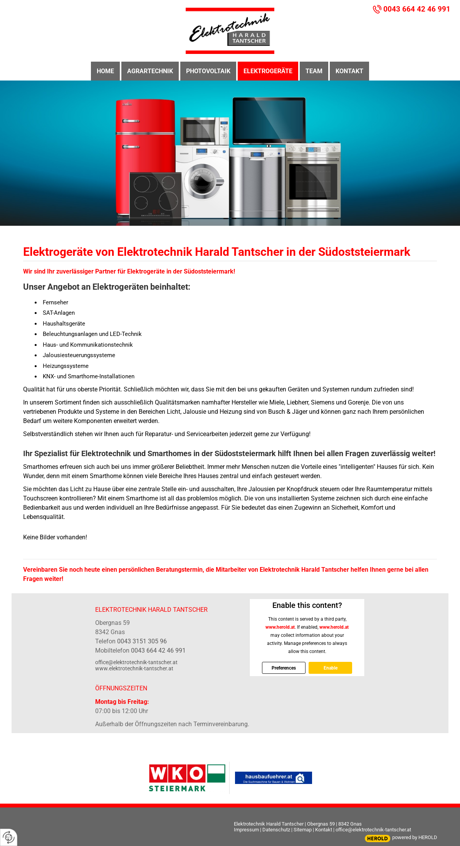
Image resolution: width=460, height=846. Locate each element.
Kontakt (323, 830)
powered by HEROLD (414, 837)
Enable (330, 667)
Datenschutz (276, 830)
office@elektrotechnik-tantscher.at (136, 662)
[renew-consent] (8, 837)
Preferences (284, 667)
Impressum (246, 830)
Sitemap (303, 830)
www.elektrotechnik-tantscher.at (134, 668)
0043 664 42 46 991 (416, 9)
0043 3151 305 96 (142, 641)
